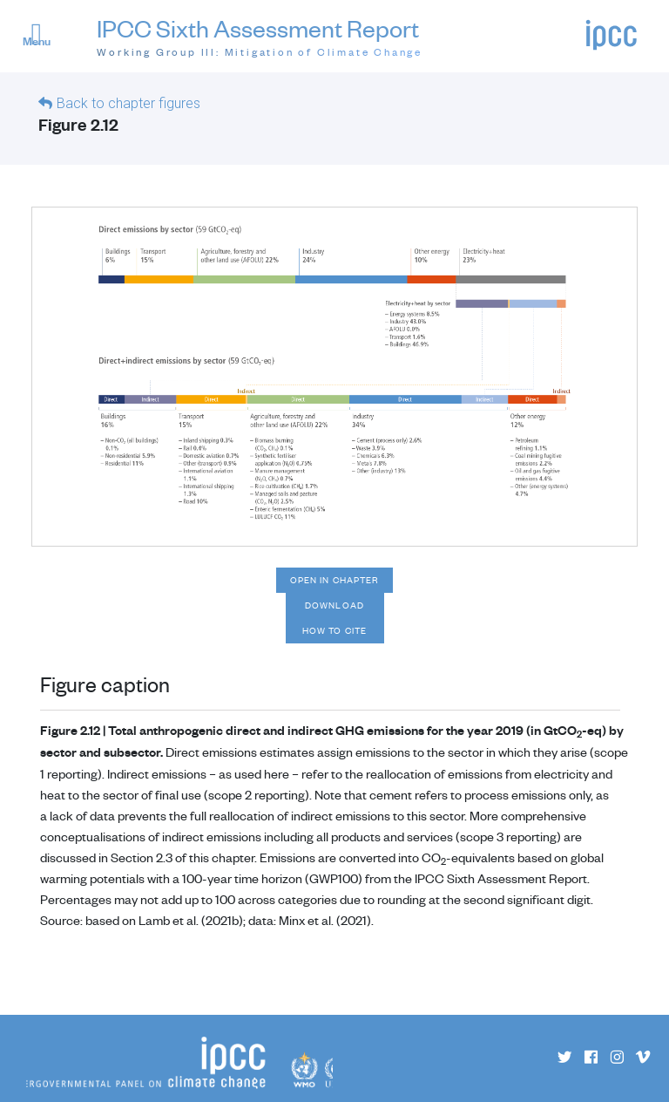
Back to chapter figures (128, 103)
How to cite (334, 630)
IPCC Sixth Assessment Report (259, 37)
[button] (44, 38)
